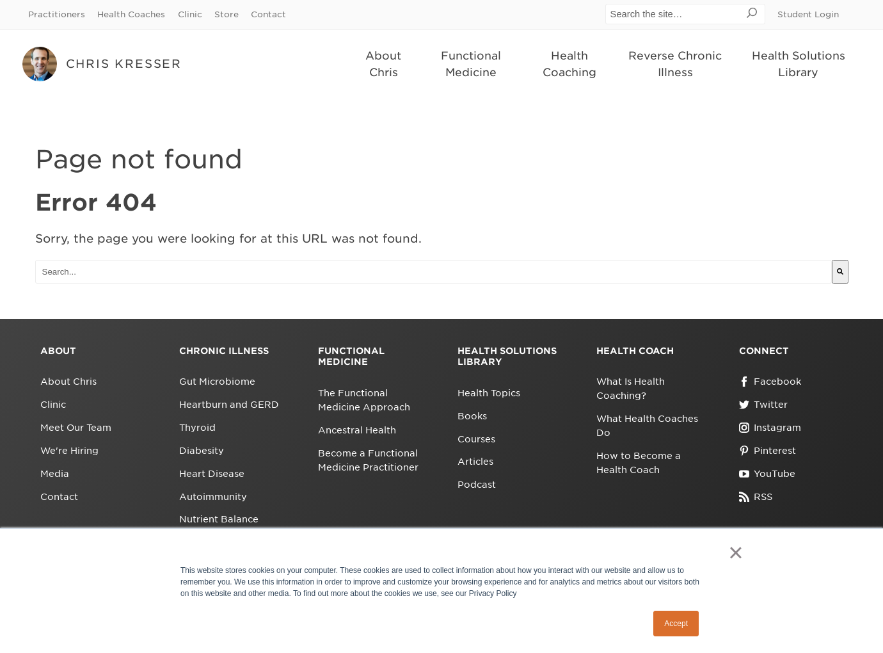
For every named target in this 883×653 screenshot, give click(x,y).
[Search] (840, 272)
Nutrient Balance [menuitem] (219, 519)
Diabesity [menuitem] (201, 451)
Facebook (770, 381)
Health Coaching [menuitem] (569, 64)
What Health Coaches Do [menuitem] (647, 426)
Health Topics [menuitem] (488, 393)
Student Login (808, 14)
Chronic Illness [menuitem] (224, 351)
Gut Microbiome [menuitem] (217, 381)
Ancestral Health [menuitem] (357, 430)
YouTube (767, 474)
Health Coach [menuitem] (635, 351)
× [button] (735, 552)
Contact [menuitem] (268, 14)
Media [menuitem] (54, 474)
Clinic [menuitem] (190, 14)
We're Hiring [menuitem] (69, 451)
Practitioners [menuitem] (56, 14)
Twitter (763, 404)
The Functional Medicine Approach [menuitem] (364, 400)
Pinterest (767, 451)
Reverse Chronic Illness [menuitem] (675, 64)
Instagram (770, 428)
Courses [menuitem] (476, 439)
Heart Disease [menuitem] (211, 474)
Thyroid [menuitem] (197, 428)
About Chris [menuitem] (383, 64)
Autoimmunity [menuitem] (213, 497)
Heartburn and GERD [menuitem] (229, 404)
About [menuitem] (58, 351)
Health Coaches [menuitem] (131, 14)
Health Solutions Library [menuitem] (798, 64)
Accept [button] (676, 623)
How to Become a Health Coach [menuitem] (638, 463)
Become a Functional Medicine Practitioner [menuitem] (368, 460)
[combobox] (433, 272)
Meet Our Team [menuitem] (75, 428)
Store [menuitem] (226, 14)
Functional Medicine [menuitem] (471, 64)
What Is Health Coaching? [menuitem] (630, 388)
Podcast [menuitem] (476, 485)
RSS (755, 497)
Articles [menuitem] (475, 461)
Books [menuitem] (472, 416)
